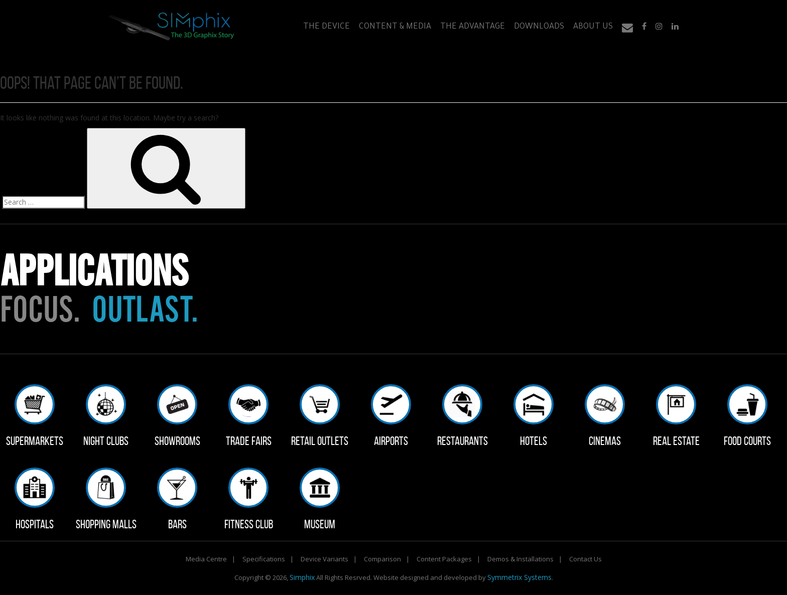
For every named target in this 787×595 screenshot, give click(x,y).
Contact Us (585, 558)
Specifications (263, 558)
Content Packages (444, 558)
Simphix (302, 577)
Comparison (382, 558)
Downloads (539, 27)
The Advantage (472, 27)
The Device (326, 27)
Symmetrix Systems (519, 577)
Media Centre (206, 558)
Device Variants (324, 558)
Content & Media (395, 27)
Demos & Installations (520, 558)
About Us (593, 27)
